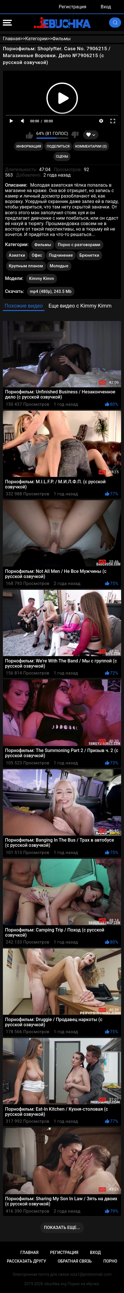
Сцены (62, 156)
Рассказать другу (26, 1261)
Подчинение (61, 255)
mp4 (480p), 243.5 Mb (51, 291)
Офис (37, 255)
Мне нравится (29, 135)
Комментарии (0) (91, 146)
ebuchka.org (55, 1284)
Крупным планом (26, 266)
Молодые (59, 266)
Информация (28, 146)
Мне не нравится (75, 135)
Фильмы (42, 244)
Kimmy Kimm (41, 277)
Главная (29, 1252)
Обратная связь (74, 1261)
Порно (110, 1261)
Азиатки (17, 255)
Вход (106, 6)
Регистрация (72, 6)
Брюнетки (89, 255)
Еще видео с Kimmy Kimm (80, 306)
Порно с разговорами (79, 244)
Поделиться (58, 146)
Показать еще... (62, 1227)
